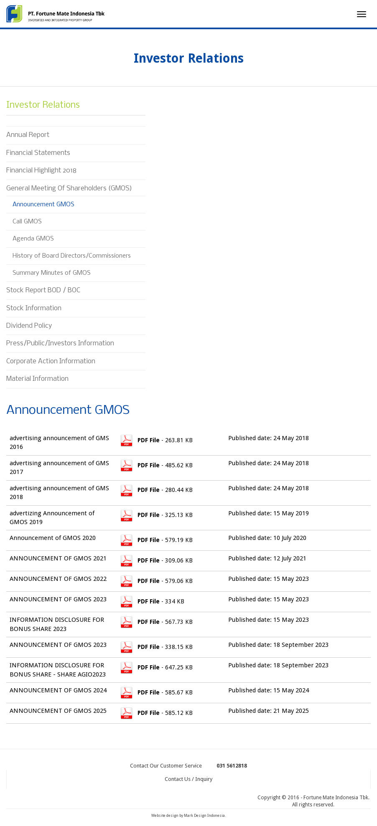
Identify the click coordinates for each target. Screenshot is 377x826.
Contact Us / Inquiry (188, 779)
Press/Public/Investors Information (60, 343)
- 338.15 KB (156, 647)
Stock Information (33, 308)
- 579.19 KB (156, 540)
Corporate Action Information (50, 361)
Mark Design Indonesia (204, 815)
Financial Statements (38, 153)
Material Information (37, 379)
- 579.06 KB (156, 581)
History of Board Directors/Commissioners (72, 256)
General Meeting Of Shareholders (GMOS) (69, 188)
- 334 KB (151, 601)
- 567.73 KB (156, 621)
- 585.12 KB (156, 712)
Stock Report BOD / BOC (43, 290)
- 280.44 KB (156, 489)
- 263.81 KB (156, 440)
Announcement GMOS (43, 204)
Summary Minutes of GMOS (52, 273)
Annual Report (27, 135)
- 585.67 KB (156, 692)
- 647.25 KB (156, 667)
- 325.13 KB (156, 515)
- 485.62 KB (156, 465)
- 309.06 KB (156, 560)
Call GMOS (27, 221)
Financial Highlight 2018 (41, 170)
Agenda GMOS (33, 239)
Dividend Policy (29, 325)
